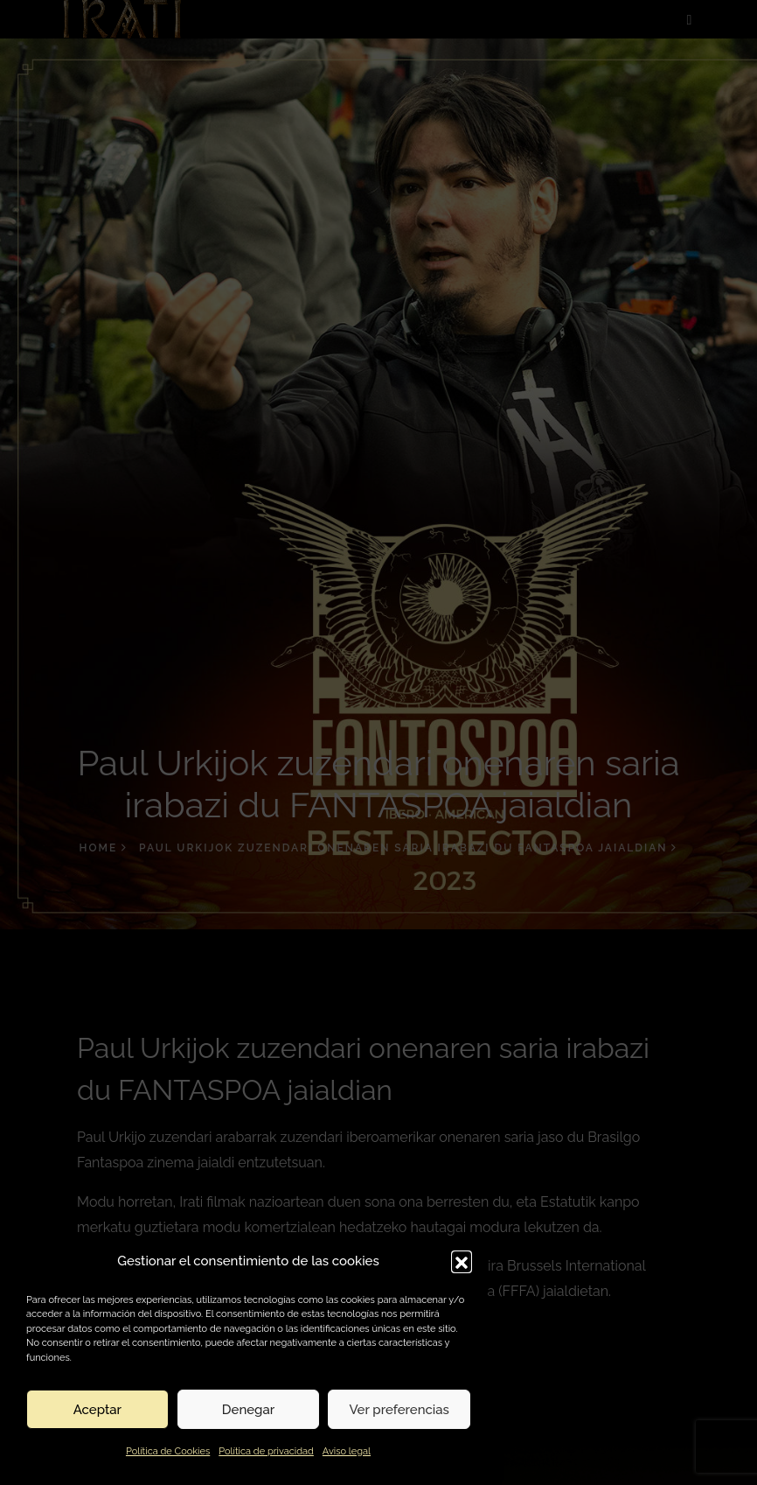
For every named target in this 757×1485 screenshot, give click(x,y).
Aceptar (97, 1410)
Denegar (248, 1410)
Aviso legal (347, 1451)
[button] (461, 1261)
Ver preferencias (399, 1410)
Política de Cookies (168, 1451)
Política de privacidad (266, 1451)
